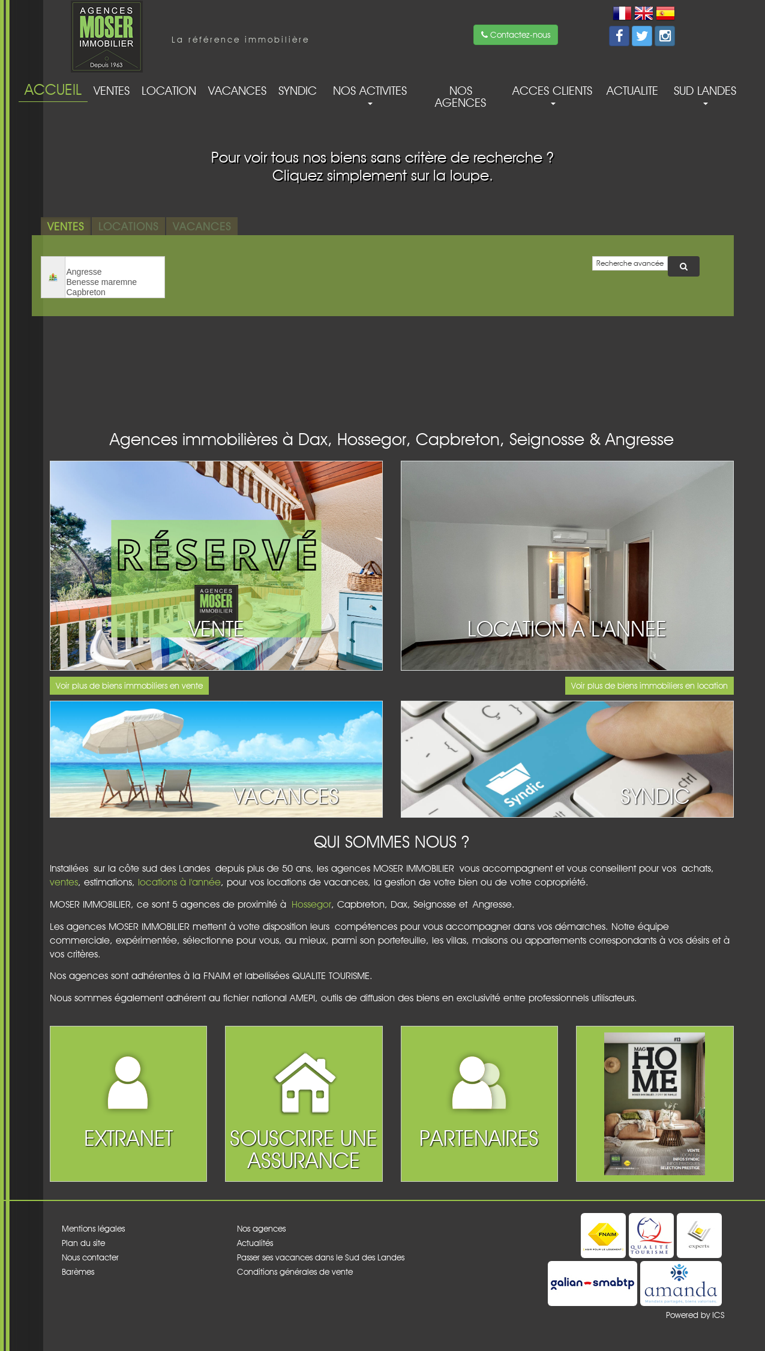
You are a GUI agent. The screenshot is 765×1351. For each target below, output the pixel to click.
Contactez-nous (515, 35)
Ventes (112, 90)
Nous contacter (90, 1257)
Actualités (255, 1243)
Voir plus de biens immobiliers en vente (129, 685)
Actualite (632, 90)
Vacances (237, 90)
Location (169, 90)
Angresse (114, 272)
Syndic (297, 90)
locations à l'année (179, 882)
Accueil (53, 89)
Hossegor (311, 904)
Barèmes (78, 1272)
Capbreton (114, 292)
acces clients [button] (552, 94)
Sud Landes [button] (705, 94)
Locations (128, 226)
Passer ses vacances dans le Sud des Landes (320, 1257)
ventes (64, 882)
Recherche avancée (630, 263)
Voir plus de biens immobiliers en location (649, 685)
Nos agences (460, 96)
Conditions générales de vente (295, 1272)
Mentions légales (93, 1228)
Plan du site (83, 1243)
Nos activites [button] (370, 94)
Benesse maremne (114, 282)
